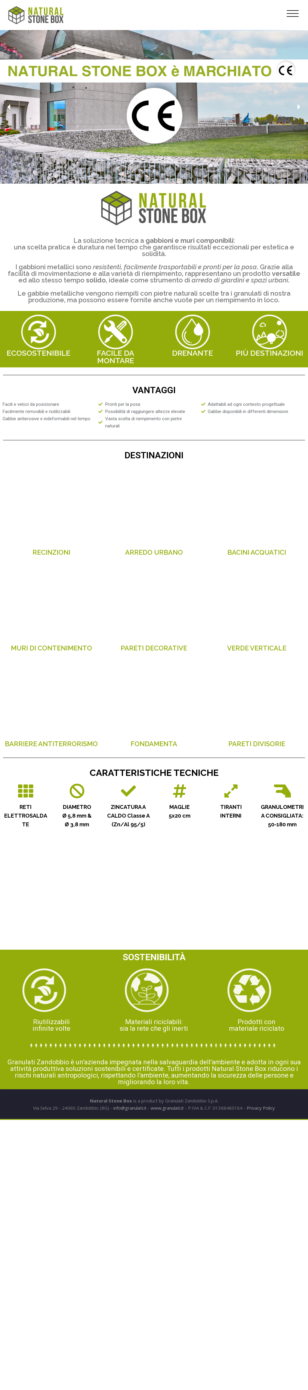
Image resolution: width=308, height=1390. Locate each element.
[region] (154, 107)
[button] (9, 107)
